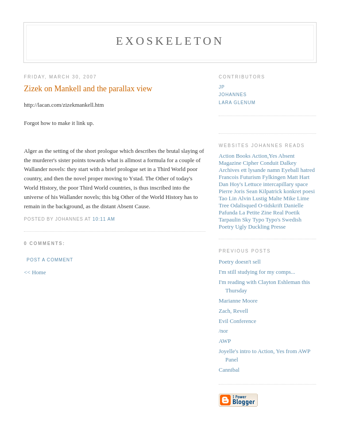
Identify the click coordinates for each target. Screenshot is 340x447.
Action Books (235, 155)
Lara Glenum (237, 102)
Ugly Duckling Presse (260, 226)
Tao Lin (228, 198)
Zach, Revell (233, 310)
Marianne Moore (238, 300)
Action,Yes (264, 155)
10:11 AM (104, 219)
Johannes (233, 94)
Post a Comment (50, 259)
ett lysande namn (260, 170)
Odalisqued (244, 205)
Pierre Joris (232, 191)
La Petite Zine (255, 212)
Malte (275, 198)
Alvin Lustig (252, 198)
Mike (289, 198)
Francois (229, 177)
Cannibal (229, 369)
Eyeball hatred (298, 170)
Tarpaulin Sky (235, 219)
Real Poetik (286, 212)
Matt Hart (298, 177)
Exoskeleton (170, 41)
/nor (223, 330)
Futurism (250, 177)
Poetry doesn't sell (240, 261)
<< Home (35, 272)
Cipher (251, 162)
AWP (225, 341)
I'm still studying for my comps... (257, 271)
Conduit (269, 162)
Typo (258, 219)
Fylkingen (274, 177)
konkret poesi (299, 191)
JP (222, 87)
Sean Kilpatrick (264, 191)
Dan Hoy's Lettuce (240, 184)
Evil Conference (237, 321)
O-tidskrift (270, 205)
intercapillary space (285, 184)
